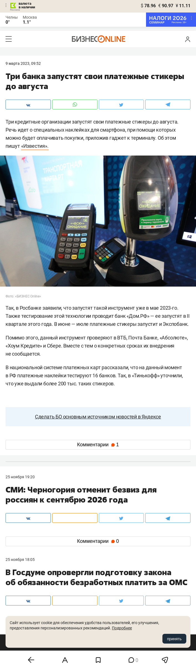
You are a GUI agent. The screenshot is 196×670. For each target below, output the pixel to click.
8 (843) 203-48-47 (82, 587)
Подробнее (122, 628)
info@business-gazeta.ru (27, 594)
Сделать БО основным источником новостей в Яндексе (98, 417)
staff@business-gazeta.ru (151, 587)
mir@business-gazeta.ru (88, 594)
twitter (108, 613)
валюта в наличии (27, 5)
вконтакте (20, 613)
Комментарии (98, 444)
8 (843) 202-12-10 (21, 587)
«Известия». (35, 146)
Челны (12, 17)
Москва (30, 17)
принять (174, 639)
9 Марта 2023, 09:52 (23, 63)
